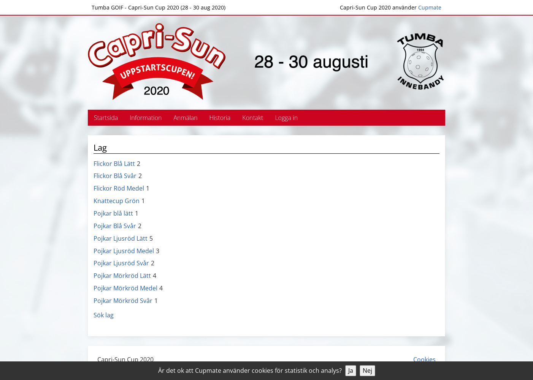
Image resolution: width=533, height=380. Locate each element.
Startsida (106, 118)
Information (146, 118)
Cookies (424, 359)
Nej (367, 370)
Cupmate (429, 7)
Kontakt (252, 118)
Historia (220, 118)
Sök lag (104, 315)
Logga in (286, 118)
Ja (350, 370)
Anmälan (186, 118)
